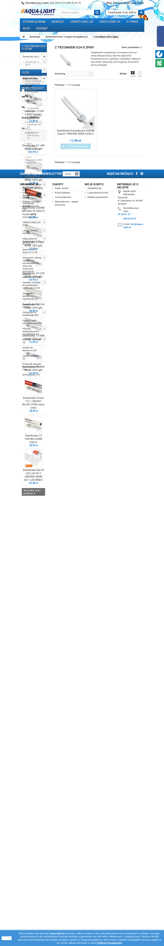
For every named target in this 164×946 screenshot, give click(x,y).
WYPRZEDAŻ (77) (31, 375)
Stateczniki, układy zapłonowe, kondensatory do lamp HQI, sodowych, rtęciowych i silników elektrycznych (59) (31, 267)
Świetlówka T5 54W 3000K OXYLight (33, 713)
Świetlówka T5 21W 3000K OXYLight (33, 682)
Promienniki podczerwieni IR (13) (30, 206)
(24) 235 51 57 (57, 3)
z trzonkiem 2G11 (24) (33, 101)
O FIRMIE (132, 21)
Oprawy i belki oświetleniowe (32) (31, 322)
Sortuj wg (60, 73)
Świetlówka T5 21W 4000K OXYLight (33, 651)
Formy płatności (63, 906)
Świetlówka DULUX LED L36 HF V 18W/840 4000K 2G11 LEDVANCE (33, 850)
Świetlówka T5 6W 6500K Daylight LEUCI (33, 490)
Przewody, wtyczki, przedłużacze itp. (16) (31, 367)
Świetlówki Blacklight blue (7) (32, 176)
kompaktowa (33, 437)
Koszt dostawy (62, 901)
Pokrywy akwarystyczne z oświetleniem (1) (30, 331)
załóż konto (137, 3)
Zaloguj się (119, 3)
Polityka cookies (31, 910)
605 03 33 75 (74, 3)
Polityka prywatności (97, 906)
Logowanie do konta (97, 901)
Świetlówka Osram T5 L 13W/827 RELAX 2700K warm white (33, 778)
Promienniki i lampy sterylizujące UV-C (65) (32, 187)
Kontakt (42, 28)
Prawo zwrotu (62, 897)
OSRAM (30, 405)
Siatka (132, 74)
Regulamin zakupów (33, 897)
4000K (30, 416)
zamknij (7, 938)
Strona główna (34, 21)
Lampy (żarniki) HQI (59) (30, 232)
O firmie (26, 901)
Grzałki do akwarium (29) (29, 349)
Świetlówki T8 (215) (32, 71)
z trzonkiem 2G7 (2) (33, 109)
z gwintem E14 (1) (34, 117)
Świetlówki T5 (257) (32, 63)
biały (29, 448)
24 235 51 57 (124, 923)
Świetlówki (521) (30, 56)
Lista (140, 74)
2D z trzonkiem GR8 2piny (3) (34, 160)
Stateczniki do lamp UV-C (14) (30, 251)
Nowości (58, 21)
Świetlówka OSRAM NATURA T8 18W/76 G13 (33, 587)
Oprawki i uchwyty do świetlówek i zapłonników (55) (31, 285)
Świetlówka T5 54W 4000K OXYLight (33, 554)
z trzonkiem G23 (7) (33, 93)
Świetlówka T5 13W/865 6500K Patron (33, 815)
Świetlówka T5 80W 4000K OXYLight (33, 744)
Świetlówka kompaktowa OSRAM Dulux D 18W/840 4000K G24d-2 (75, 132)
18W (29, 426)
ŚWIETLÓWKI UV (110, 21)
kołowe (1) (32, 168)
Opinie (26, 906)
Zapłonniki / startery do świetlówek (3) (29, 296)
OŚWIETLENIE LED (81, 21)
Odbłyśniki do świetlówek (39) (30, 313)
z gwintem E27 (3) (34, 126)
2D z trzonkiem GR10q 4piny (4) (33, 147)
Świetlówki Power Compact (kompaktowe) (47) (33, 82)
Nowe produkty (33, 462)
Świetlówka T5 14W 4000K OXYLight (33, 523)
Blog (26, 28)
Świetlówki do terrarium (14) (29, 215)
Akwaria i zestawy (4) (31, 341)
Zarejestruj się (94, 897)
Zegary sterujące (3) (30, 357)
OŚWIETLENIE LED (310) (31, 223)
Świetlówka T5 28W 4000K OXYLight (33, 620)
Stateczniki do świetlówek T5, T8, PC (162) (31, 241)
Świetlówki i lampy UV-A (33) (31, 196)
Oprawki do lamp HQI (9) (31, 305)
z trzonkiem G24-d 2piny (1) (33, 135)
